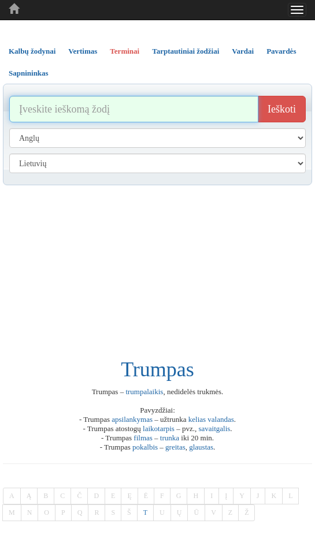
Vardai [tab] (243, 51)
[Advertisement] (157, 272)
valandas (220, 419)
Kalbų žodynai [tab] (32, 51)
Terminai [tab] (124, 51)
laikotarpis (159, 428)
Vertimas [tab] (82, 51)
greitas (175, 447)
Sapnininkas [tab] (29, 73)
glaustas (201, 447)
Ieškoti (282, 109)
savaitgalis (214, 428)
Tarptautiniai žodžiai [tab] (185, 51)
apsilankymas (132, 419)
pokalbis (145, 447)
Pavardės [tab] (281, 51)
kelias (197, 419)
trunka (169, 437)
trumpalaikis (144, 391)
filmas (143, 437)
